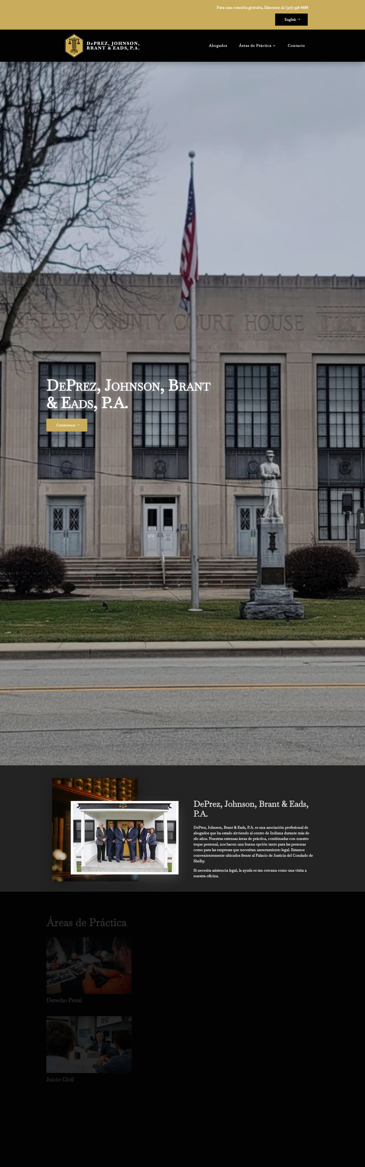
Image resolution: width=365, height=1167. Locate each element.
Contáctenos (65, 361)
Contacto (296, 45)
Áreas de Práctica (255, 45)
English (290, 19)
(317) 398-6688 (297, 7)
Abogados (218, 45)
